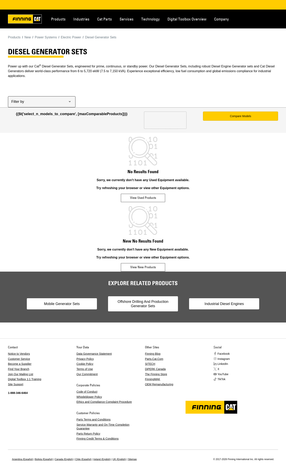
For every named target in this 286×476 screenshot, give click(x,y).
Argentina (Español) (22, 459)
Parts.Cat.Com (154, 358)
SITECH (150, 363)
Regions (272, 19)
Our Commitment (87, 374)
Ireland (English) (102, 459)
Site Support (15, 384)
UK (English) (119, 459)
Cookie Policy (84, 363)
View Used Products (143, 198)
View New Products (143, 267)
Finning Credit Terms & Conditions (97, 438)
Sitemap (132, 459)
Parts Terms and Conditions (93, 419)
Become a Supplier (19, 363)
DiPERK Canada (155, 369)
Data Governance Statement (94, 353)
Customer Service (19, 358)
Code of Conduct (86, 391)
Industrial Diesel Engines (217, 304)
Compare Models (240, 116)
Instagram (223, 358)
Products (58, 19)
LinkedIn (222, 363)
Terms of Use (84, 369)
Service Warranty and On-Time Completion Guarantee (102, 426)
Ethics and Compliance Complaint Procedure (104, 401)
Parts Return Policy (88, 433)
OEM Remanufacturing (159, 384)
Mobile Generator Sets (68, 304)
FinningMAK (152, 379)
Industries (81, 19)
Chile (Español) (83, 459)
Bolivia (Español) (44, 459)
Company (221, 19)
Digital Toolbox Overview (186, 19)
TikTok (221, 379)
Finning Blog (152, 353)
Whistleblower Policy (89, 396)
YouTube (222, 374)
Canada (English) (64, 459)
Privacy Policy (85, 358)
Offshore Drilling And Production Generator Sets (143, 304)
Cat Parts (104, 19)
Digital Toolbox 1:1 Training (24, 379)
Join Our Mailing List (20, 374)
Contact (259, 19)
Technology (150, 19)
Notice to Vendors (19, 353)
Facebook (223, 353)
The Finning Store (156, 374)
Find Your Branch (18, 369)
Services (126, 19)
